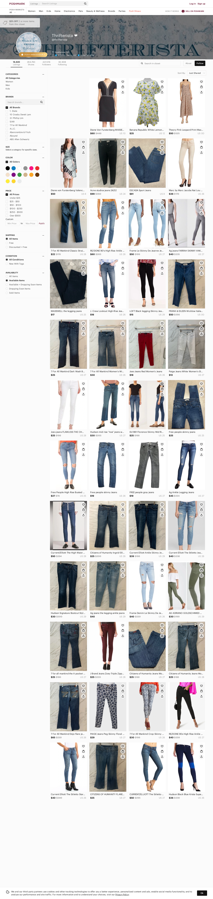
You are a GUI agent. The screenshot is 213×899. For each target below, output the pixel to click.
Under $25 (13, 198)
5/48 (10, 121)
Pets (81, 11)
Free (10, 243)
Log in (192, 3)
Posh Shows (135, 11)
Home (57, 11)
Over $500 (13, 215)
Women (31, 11)
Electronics (69, 11)
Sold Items (13, 292)
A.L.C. (10, 128)
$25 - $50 (13, 201)
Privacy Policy (122, 894)
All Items (12, 238)
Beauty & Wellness (95, 11)
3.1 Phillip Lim (14, 118)
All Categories (13, 78)
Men (41, 11)
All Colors (13, 161)
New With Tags (15, 263)
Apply (42, 223)
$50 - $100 (13, 205)
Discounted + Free (16, 247)
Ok (202, 893)
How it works (172, 11)
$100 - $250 (14, 208)
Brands (111, 11)
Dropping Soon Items (18, 288)
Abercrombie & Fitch (18, 132)
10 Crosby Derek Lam (18, 114)
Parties (122, 11)
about (188, 63)
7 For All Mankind (16, 125)
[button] (35, 3)
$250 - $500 (14, 212)
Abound (11, 135)
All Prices (12, 194)
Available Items (15, 280)
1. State (11, 111)
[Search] (62, 3)
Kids (49, 11)
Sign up (201, 3)
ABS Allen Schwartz (17, 139)
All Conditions (15, 259)
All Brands (13, 107)
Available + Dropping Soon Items (24, 284)
